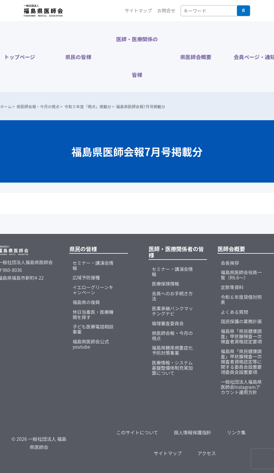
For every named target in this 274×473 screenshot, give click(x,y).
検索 (243, 11)
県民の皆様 (78, 57)
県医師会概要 (195, 57)
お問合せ (166, 10)
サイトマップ (138, 10)
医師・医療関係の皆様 (137, 57)
